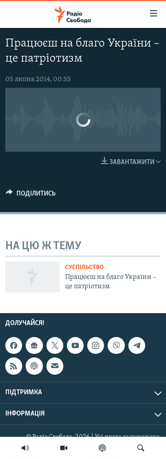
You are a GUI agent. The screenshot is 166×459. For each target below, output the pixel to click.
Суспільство (84, 267)
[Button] (31, 195)
